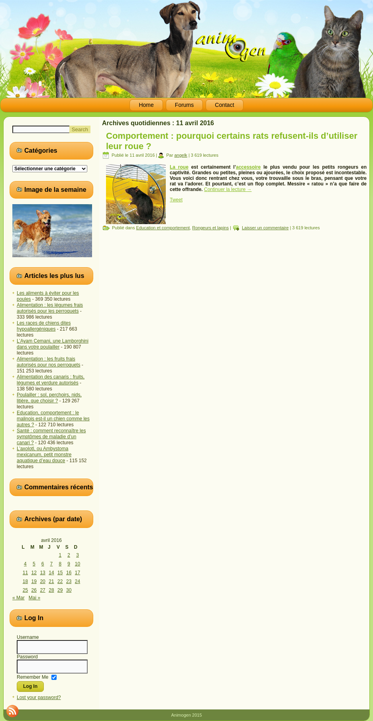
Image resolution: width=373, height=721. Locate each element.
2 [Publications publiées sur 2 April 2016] (68, 555)
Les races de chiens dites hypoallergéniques (44, 326)
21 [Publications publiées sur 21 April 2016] (51, 581)
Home (146, 105)
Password (27, 657)
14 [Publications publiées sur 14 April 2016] (51, 572)
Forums (184, 105)
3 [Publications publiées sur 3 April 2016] (77, 555)
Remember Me (32, 677)
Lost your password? (39, 697)
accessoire (248, 167)
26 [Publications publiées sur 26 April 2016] (34, 590)
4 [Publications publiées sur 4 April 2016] (25, 564)
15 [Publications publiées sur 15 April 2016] (60, 572)
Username (28, 637)
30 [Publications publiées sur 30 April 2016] (68, 590)
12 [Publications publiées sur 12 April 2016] (34, 572)
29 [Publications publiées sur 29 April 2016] (60, 590)
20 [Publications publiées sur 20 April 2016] (42, 581)
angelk (180, 155)
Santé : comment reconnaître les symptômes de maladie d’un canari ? (51, 436)
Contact (224, 105)
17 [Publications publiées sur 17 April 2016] (77, 572)
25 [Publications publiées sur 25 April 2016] (25, 590)
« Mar (18, 598)
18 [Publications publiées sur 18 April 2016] (25, 581)
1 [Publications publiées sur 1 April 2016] (60, 555)
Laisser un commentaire (265, 227)
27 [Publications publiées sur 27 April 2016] (42, 590)
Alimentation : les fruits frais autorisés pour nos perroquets (48, 362)
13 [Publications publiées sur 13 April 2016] (42, 572)
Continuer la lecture (227, 189)
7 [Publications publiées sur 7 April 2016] (51, 564)
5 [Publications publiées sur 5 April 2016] (34, 564)
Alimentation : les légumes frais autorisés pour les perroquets (50, 308)
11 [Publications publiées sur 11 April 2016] (25, 572)
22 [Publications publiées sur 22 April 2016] (60, 581)
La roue (179, 167)
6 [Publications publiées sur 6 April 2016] (42, 564)
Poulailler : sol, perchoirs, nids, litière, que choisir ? (49, 398)
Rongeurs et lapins (210, 227)
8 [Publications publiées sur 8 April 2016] (60, 564)
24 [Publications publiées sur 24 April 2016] (77, 581)
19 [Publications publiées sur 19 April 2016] (34, 581)
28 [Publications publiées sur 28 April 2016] (51, 590)
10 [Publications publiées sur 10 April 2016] (77, 564)
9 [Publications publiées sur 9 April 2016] (68, 564)
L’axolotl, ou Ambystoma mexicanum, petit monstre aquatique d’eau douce (44, 454)
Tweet (176, 200)
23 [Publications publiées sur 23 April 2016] (68, 581)
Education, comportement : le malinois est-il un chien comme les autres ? (53, 418)
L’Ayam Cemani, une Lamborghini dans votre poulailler (52, 344)
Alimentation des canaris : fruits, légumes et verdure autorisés (50, 380)
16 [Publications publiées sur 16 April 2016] (68, 572)
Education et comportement (163, 227)
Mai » (34, 598)
